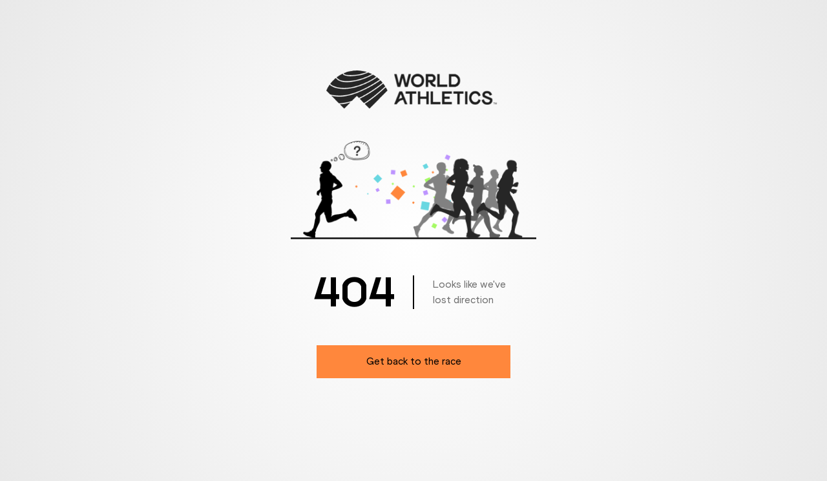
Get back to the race (413, 361)
